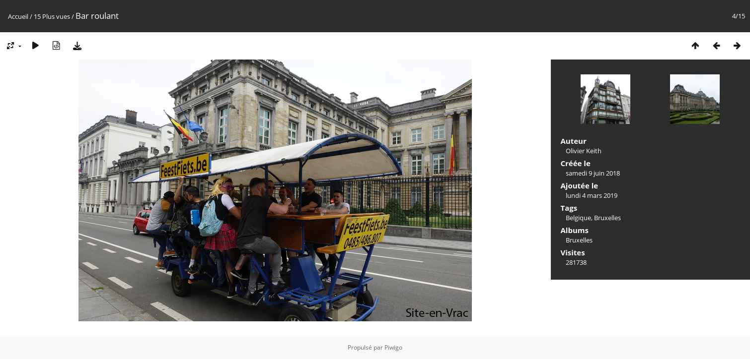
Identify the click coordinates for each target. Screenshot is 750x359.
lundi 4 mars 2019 (591, 195)
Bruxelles (607, 217)
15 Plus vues (52, 16)
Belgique (578, 217)
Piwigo (393, 347)
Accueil (18, 16)
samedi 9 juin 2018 (593, 173)
